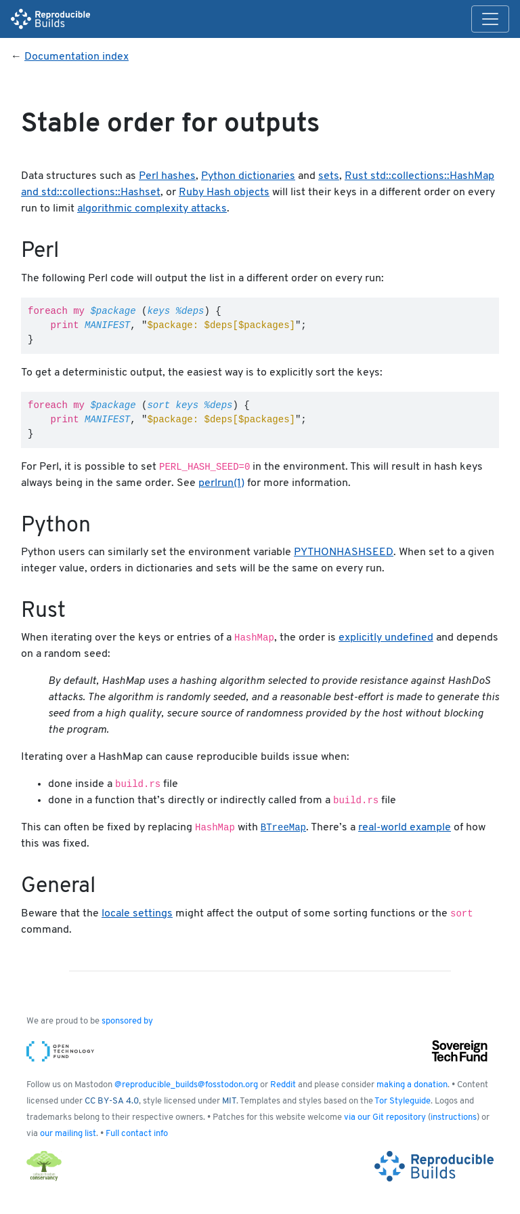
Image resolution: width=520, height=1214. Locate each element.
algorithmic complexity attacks (152, 208)
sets (328, 176)
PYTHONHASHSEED (343, 552)
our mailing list (68, 1133)
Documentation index (76, 57)
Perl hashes (167, 176)
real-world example (404, 827)
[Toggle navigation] (490, 19)
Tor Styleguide (402, 1101)
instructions (454, 1117)
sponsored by (127, 1021)
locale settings (137, 913)
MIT (229, 1101)
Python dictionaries (248, 176)
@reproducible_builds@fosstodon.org (186, 1084)
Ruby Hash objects (224, 192)
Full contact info (137, 1133)
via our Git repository (385, 1117)
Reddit (283, 1084)
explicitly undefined (386, 637)
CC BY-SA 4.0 (112, 1101)
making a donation (412, 1084)
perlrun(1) (221, 483)
